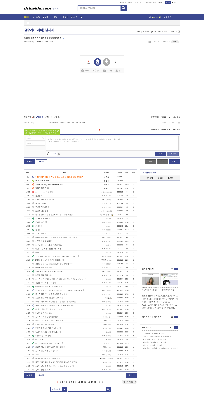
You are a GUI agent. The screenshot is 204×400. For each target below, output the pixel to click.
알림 (170, 178)
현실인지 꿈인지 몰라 (42, 313)
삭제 (179, 122)
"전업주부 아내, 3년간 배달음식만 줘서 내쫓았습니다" (54, 256)
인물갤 (136, 2)
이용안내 (172, 32)
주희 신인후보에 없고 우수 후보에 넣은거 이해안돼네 (54, 237)
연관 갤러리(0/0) (149, 32)
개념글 (41, 161)
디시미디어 (146, 317)
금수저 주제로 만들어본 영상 (45, 317)
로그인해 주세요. (149, 173)
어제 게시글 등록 (159, 17)
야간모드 (176, 2)
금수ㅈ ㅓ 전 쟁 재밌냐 (42, 192)
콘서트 (36, 230)
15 (95, 382)
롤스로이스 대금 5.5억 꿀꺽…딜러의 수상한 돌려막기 (160, 305)
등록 (160, 154)
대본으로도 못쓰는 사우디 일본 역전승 (48, 321)
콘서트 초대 (38, 222)
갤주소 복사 (162, 32)
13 (89, 382)
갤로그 (142, 2)
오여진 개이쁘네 (40, 211)
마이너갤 (123, 2)
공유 (96, 70)
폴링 (35, 253)
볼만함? (36, 196)
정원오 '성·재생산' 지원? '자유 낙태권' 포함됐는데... (160, 308)
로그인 (168, 2)
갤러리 (27, 17)
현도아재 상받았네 (41, 241)
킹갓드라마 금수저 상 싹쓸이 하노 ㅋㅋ (49, 245)
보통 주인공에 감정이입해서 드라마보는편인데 (52, 305)
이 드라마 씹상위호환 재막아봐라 (46, 343)
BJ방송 (74, 17)
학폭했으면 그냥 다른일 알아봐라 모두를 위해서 (160, 348)
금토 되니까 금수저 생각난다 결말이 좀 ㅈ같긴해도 (53, 362)
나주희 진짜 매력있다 (42, 275)
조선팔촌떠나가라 (40, 207)
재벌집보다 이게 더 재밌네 (44, 283)
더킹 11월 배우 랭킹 (41, 336)
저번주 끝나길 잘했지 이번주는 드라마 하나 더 (52, 366)
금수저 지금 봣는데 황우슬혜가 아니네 (48, 294)
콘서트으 (37, 226)
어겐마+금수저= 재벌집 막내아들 (46, 249)
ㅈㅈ (35, 355)
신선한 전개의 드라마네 (43, 200)
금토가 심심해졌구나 (42, 370)
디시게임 (149, 2)
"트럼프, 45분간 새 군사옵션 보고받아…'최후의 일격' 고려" (160, 296)
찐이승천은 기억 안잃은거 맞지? (46, 298)
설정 (138, 32)
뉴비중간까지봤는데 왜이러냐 (45, 332)
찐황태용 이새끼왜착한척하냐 (45, 328)
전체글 (29, 161)
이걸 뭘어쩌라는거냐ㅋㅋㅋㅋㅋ (46, 287)
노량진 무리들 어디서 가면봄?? (154, 333)
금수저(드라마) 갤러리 (39, 30)
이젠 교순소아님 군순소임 (152, 345)
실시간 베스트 (148, 269)
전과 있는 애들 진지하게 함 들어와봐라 (157, 336)
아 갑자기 (37, 340)
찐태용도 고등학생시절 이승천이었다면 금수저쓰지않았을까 (57, 290)
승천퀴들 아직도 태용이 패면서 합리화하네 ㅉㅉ (52, 264)
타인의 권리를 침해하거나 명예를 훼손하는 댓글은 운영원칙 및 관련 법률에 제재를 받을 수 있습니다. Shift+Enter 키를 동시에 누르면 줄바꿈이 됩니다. (84, 140)
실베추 (85, 70)
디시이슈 (157, 317)
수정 (151, 161)
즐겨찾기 (149, 178)
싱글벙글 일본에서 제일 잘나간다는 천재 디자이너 (160, 299)
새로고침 (176, 117)
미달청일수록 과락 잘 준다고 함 (154, 342)
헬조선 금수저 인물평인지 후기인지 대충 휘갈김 (52, 215)
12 (85, 382)
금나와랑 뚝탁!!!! (40, 218)
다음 (99, 382)
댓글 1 (174, 42)
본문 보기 (155, 117)
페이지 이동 (129, 382)
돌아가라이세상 (40, 203)
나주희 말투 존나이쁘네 (43, 324)
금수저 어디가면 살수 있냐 (44, 351)
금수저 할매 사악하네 (42, 268)
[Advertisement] (102, 95)
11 (82, 382)
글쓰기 (174, 161)
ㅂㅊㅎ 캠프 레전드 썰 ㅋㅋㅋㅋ (154, 339)
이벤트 (155, 2)
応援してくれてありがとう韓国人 (47, 260)
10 (79, 382)
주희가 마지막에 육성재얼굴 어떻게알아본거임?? (53, 302)
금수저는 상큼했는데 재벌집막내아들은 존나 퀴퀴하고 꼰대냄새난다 (58, 279)
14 (92, 382)
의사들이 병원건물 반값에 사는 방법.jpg (156, 302)
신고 (119, 70)
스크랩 (149, 42)
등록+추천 (172, 154)
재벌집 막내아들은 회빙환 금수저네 (47, 347)
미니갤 (130, 2)
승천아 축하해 (39, 234)
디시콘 (161, 2)
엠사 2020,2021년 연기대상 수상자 (47, 271)
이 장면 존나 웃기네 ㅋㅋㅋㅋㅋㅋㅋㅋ (48, 309)
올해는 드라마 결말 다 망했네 (45, 358)
